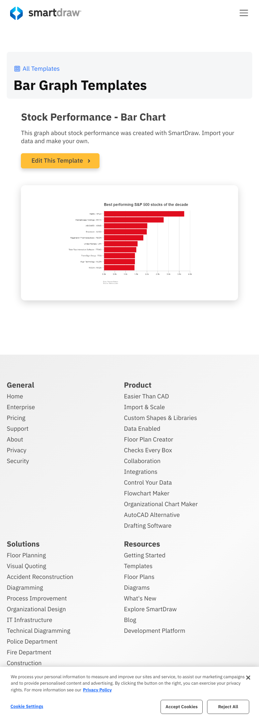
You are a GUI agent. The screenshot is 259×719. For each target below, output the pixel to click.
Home (15, 396)
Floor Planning (26, 555)
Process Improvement (37, 598)
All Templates (36, 68)
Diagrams (137, 587)
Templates (138, 565)
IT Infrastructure (29, 619)
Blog (130, 619)
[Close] (248, 677)
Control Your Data (148, 482)
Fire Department (29, 652)
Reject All (228, 707)
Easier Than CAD (146, 396)
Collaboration (142, 460)
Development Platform (154, 630)
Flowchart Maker (147, 493)
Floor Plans (139, 576)
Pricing (16, 417)
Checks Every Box (148, 450)
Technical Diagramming (38, 630)
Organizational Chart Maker (161, 504)
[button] (244, 13)
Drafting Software (148, 525)
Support (18, 428)
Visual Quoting (26, 565)
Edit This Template (57, 160)
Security (18, 460)
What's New (140, 598)
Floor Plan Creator (148, 439)
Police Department (32, 641)
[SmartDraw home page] (45, 13)
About (15, 439)
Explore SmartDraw (150, 609)
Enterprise (21, 407)
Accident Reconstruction (40, 576)
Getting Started (145, 555)
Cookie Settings (26, 706)
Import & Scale (144, 407)
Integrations (140, 471)
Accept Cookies (182, 707)
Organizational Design (36, 609)
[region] (129, 693)
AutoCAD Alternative (152, 514)
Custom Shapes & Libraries (160, 417)
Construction (24, 662)
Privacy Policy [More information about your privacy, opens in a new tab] (97, 690)
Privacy (16, 450)
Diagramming (25, 587)
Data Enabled (142, 428)
